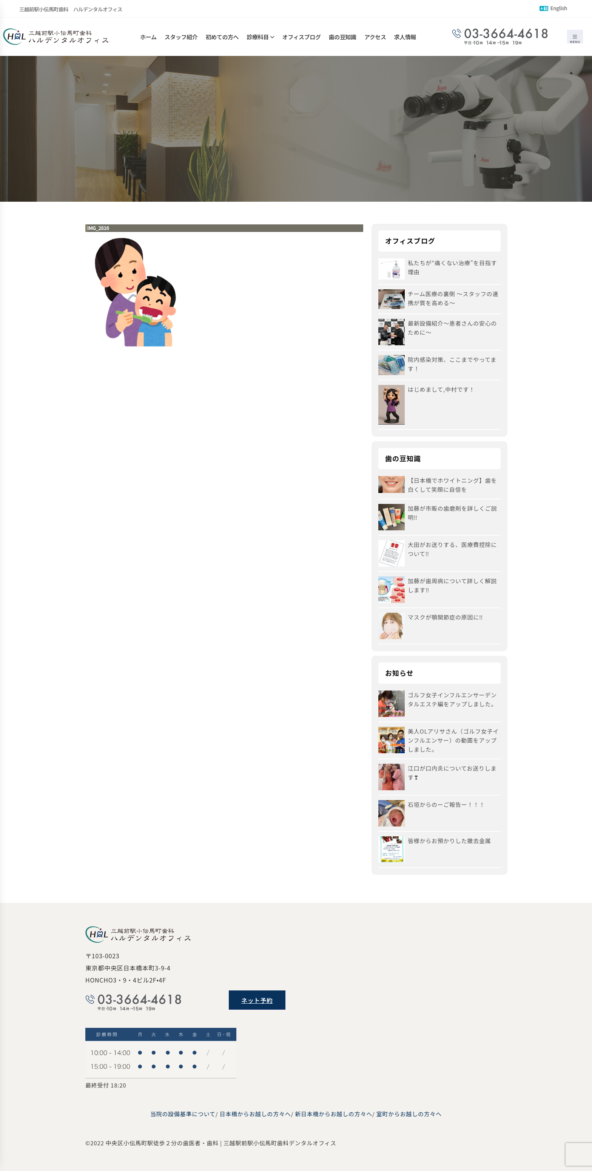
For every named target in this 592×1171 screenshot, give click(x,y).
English (553, 8)
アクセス (375, 37)
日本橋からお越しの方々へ (255, 1114)
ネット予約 (257, 1000)
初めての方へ (222, 37)
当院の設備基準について (183, 1114)
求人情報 (405, 37)
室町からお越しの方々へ (409, 1114)
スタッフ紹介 (181, 37)
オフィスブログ (301, 37)
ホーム (148, 37)
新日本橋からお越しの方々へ (333, 1114)
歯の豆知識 (342, 37)
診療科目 (257, 37)
